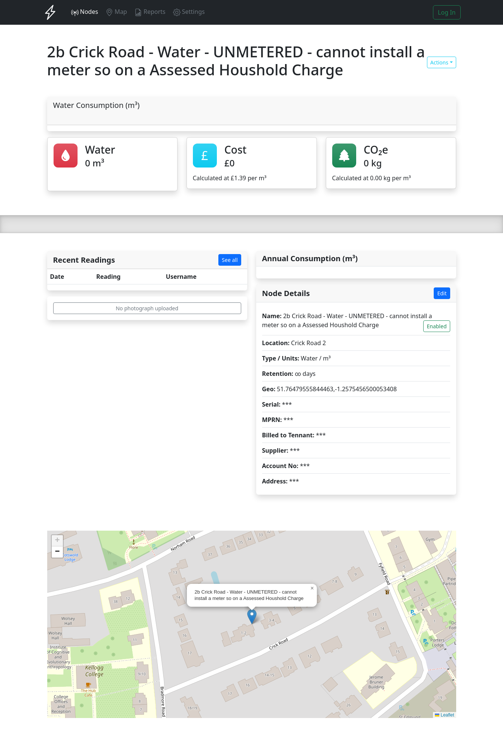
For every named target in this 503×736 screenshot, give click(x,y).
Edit (441, 293)
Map (116, 11)
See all (229, 259)
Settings (189, 11)
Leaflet (444, 715)
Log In (446, 12)
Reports (150, 11)
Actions (439, 62)
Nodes (84, 11)
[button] (252, 616)
